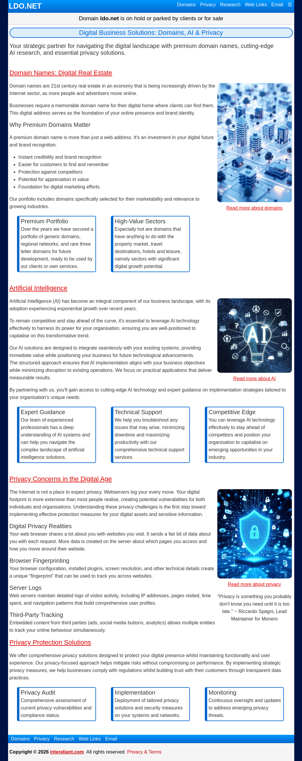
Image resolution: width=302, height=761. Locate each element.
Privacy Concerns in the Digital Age (61, 479)
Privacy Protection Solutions (50, 642)
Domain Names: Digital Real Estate (61, 73)
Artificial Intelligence (38, 288)
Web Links (256, 4)
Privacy (208, 4)
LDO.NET (25, 6)
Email (277, 4)
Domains (186, 4)
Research (230, 4)
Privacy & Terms (144, 751)
